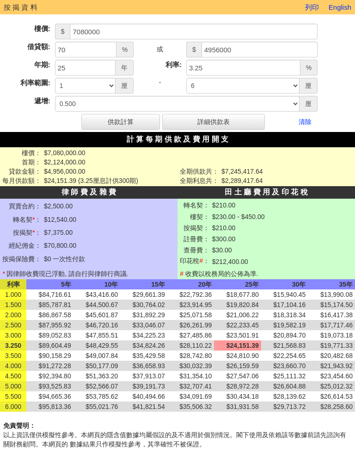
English (340, 7)
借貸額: (38, 46)
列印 (312, 7)
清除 (305, 121)
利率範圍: (35, 83)
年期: (42, 65)
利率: (173, 65)
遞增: (42, 101)
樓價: (42, 28)
